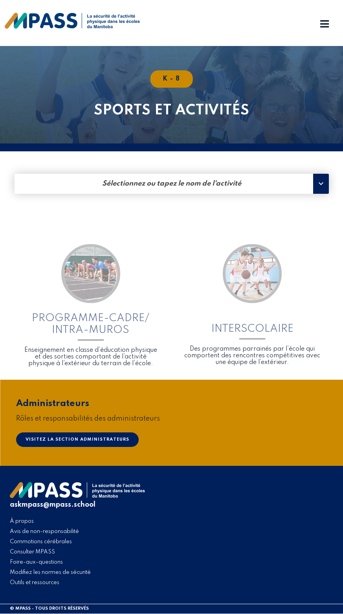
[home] (72, 26)
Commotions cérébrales (41, 541)
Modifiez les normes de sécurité (50, 572)
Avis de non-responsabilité (44, 531)
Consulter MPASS (32, 552)
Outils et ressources (34, 582)
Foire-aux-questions (36, 562)
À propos (22, 521)
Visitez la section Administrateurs (77, 439)
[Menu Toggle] (324, 25)
